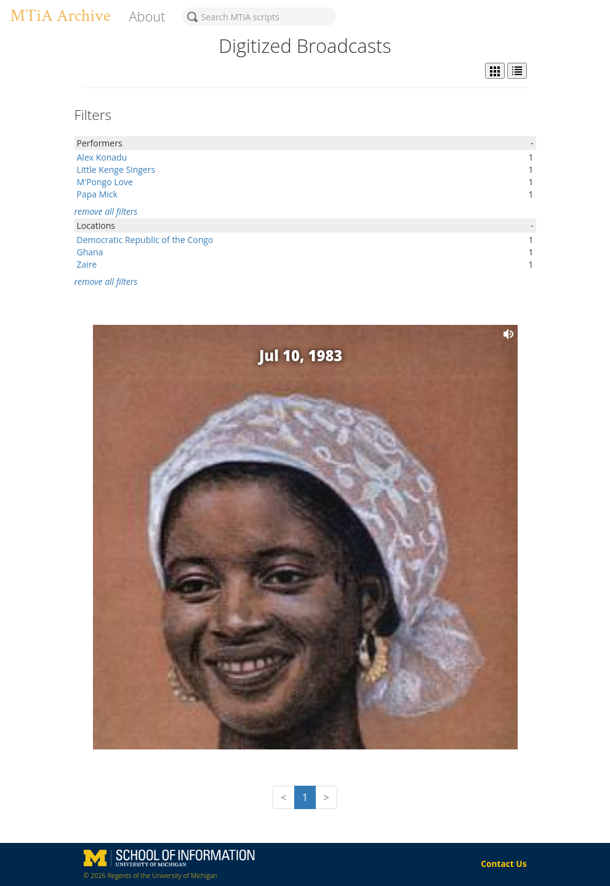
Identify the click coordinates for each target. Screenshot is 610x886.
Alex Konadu (102, 157)
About (147, 16)
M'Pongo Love (105, 182)
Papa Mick (97, 194)
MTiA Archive (60, 15)
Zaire (87, 264)
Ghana (90, 252)
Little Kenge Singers (116, 169)
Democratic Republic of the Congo (145, 239)
